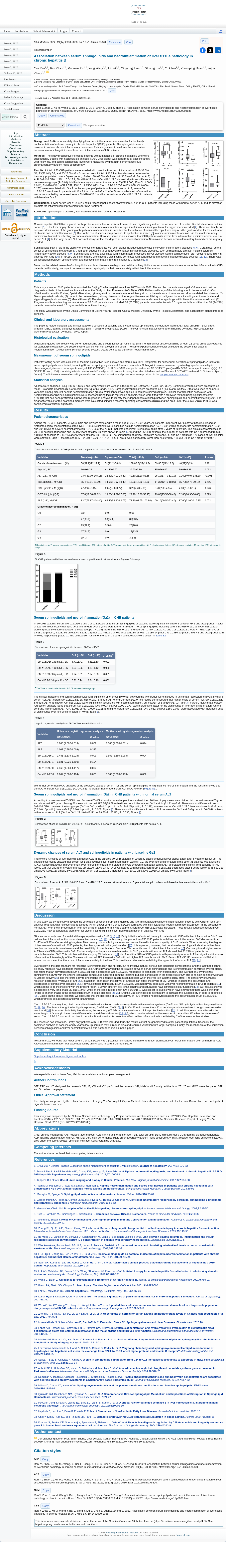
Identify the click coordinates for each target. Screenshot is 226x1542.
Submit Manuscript (44, 31)
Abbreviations (16, 160)
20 (194, 960)
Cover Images (11, 91)
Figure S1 (149, 788)
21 (198, 960)
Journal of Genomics (16, 201)
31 (48, 1010)
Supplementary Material (15, 153)
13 (145, 259)
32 (173, 1010)
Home (6, 31)
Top (16, 133)
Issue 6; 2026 (11, 43)
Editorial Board (12, 85)
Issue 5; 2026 (11, 49)
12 (205, 256)
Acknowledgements (16, 157)
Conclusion (15, 148)
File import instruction (94, 125)
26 (36, 995)
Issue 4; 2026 (11, 55)
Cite (128, 42)
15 (100, 939)
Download (74, 125)
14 (117, 936)
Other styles (57, 115)
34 (125, 1013)
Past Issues (10, 79)
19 (116, 954)
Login (63, 31)
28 (117, 992)
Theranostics (15, 171)
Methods (16, 139)
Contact (76, 31)
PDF (204, 41)
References (15, 163)
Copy (42, 115)
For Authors (21, 31)
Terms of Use (183, 1535)
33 (121, 1013)
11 (200, 256)
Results (15, 142)
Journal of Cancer (15, 194)
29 (39, 1007)
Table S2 (161, 635)
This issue (115, 42)
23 (79, 980)
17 (130, 945)
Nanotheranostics (15, 188)
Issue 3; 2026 (11, 61)
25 (113, 992)
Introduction (16, 136)
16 (105, 939)
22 (56, 977)
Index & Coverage (13, 97)
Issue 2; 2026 (11, 67)
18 (182, 948)
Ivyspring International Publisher (122, 1532)
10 (57, 256)
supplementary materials (174, 374)
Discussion (16, 145)
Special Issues (11, 109)
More (112, 91)
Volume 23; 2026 (13, 73)
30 (43, 1007)
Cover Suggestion (13, 103)
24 (196, 986)
